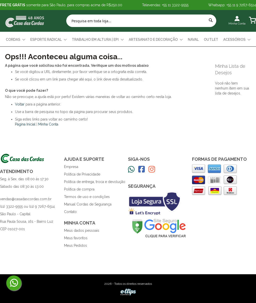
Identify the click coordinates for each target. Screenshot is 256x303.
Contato (70, 212)
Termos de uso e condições (87, 197)
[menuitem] (15, 39)
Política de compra (79, 189)
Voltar (19, 104)
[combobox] (141, 20)
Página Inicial (25, 124)
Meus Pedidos (75, 246)
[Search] (211, 20)
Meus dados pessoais (81, 230)
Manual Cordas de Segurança (88, 204)
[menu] (128, 39)
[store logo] (25, 20)
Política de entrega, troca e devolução (94, 182)
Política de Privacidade (82, 174)
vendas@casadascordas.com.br (26, 199)
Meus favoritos (76, 238)
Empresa (71, 167)
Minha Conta (48, 124)
